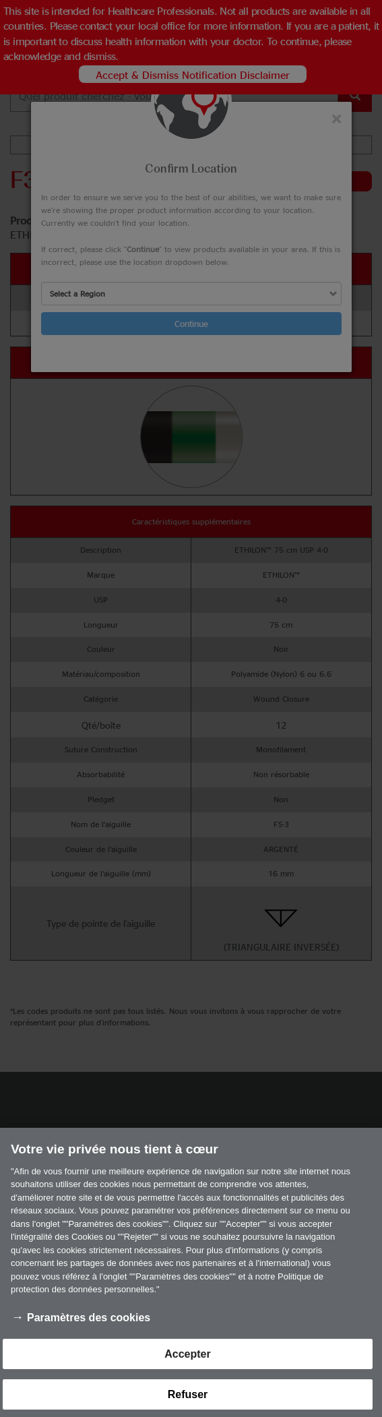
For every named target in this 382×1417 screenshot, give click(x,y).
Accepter (187, 1362)
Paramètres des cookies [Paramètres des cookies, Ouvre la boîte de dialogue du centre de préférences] (88, 1325)
